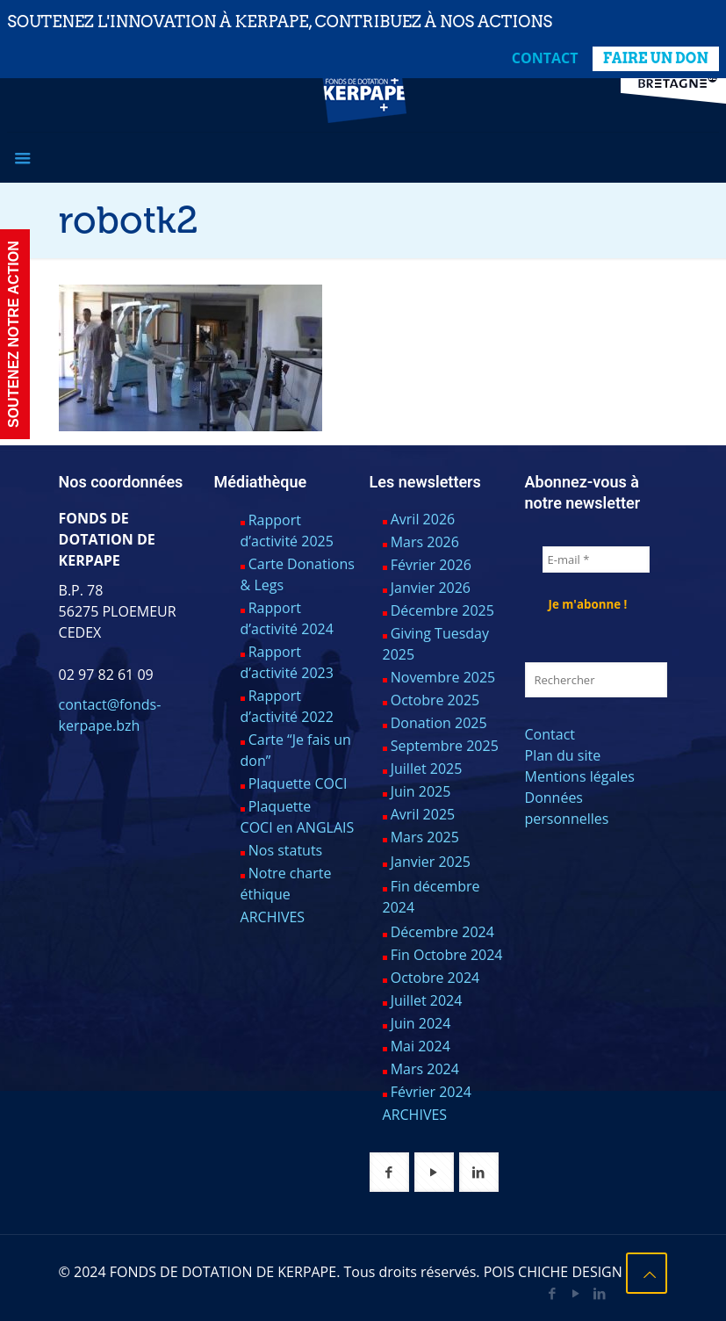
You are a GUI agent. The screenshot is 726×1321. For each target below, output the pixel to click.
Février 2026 (431, 564)
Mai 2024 (420, 1046)
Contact (545, 58)
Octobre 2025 (435, 700)
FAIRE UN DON (655, 58)
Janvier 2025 (431, 861)
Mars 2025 (425, 837)
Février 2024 (431, 1091)
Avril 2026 (423, 519)
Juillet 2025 (427, 768)
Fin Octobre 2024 (447, 954)
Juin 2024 (421, 1023)
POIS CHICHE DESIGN (553, 1271)
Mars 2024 (425, 1069)
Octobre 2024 (435, 977)
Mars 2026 (425, 542)
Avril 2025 (423, 814)
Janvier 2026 (431, 587)
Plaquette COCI (298, 783)
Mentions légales (580, 776)
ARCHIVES (273, 917)
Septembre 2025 (445, 745)
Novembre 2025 (443, 677)
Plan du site (563, 755)
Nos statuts (285, 850)
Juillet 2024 (427, 1000)
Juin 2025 (421, 791)
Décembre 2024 (442, 932)
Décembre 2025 (442, 610)
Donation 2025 (439, 723)
